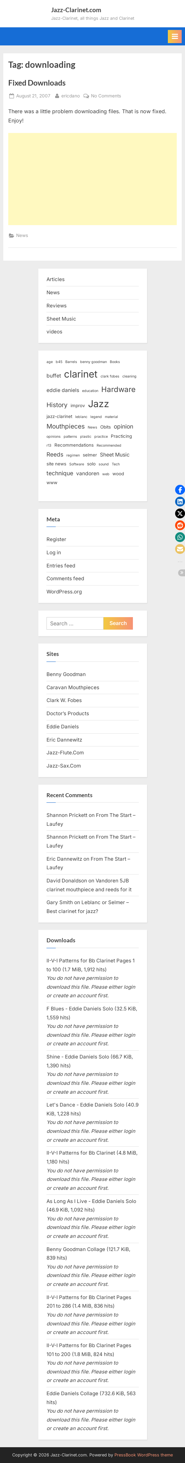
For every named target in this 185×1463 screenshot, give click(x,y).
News (22, 235)
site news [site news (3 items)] (56, 463)
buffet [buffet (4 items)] (53, 376)
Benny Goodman (66, 674)
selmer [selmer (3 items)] (90, 454)
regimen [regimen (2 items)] (73, 455)
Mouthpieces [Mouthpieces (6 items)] (65, 426)
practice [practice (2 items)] (101, 436)
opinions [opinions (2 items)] (53, 436)
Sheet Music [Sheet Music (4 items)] (115, 455)
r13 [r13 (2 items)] (48, 445)
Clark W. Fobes (64, 700)
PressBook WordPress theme (143, 1454)
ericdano (70, 95)
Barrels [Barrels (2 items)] (71, 362)
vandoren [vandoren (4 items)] (87, 473)
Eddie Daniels (62, 726)
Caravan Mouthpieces (72, 687)
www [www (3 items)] (51, 482)
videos (54, 331)
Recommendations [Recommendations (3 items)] (74, 445)
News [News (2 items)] (92, 427)
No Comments (106, 96)
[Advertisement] (92, 179)
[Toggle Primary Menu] (175, 36)
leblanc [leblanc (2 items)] (81, 417)
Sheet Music (61, 319)
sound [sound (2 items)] (104, 464)
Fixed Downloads (37, 82)
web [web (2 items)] (105, 474)
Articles (55, 279)
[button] (180, 490)
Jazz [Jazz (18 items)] (98, 403)
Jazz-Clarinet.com (76, 9)
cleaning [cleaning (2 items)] (129, 376)
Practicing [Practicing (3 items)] (121, 436)
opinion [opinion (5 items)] (123, 426)
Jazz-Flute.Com (65, 752)
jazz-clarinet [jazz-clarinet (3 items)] (59, 416)
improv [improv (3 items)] (78, 405)
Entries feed (60, 565)
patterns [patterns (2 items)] (70, 436)
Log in (53, 552)
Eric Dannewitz (64, 740)
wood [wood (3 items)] (118, 473)
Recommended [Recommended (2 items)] (109, 445)
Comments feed (65, 578)
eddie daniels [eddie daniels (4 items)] (62, 390)
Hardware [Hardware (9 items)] (118, 389)
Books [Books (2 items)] (115, 362)
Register (56, 539)
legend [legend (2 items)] (96, 417)
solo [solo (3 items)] (91, 463)
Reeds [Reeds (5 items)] (54, 454)
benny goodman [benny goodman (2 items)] (93, 362)
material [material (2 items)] (111, 417)
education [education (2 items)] (90, 391)
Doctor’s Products (67, 713)
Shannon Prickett (66, 815)
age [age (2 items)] (49, 362)
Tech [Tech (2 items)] (116, 464)
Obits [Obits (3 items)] (105, 427)
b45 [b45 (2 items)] (59, 362)
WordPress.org (64, 591)
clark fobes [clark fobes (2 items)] (110, 376)
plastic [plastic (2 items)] (85, 436)
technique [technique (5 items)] (59, 473)
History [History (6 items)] (57, 405)
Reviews (56, 305)
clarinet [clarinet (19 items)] (81, 374)
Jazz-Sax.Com (63, 766)
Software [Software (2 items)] (76, 464)
